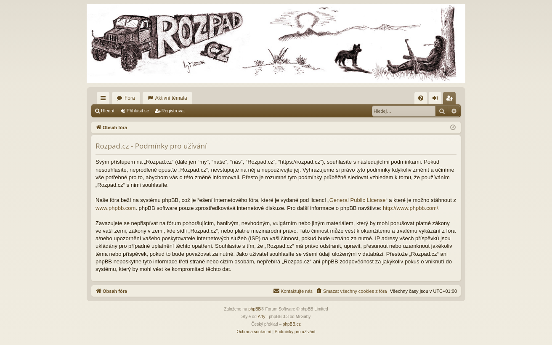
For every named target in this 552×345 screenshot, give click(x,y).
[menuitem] (420, 98)
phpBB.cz (292, 324)
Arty (261, 316)
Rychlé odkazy (104, 99)
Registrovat (173, 110)
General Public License (357, 200)
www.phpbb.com (115, 208)
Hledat (107, 110)
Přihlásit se (138, 110)
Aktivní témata (171, 98)
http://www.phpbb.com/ (410, 208)
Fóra (130, 98)
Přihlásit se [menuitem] (437, 99)
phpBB (254, 309)
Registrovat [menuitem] (451, 99)
